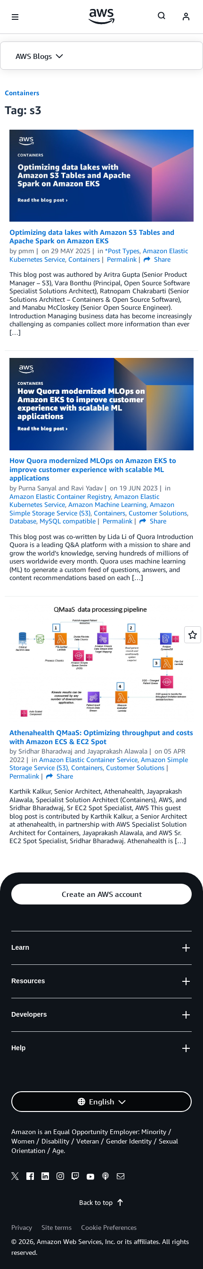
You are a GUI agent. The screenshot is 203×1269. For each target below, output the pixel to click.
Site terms (56, 1227)
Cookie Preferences (109, 1227)
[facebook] (30, 1177)
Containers (22, 93)
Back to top (101, 1202)
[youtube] (90, 1177)
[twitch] (75, 1177)
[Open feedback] (192, 634)
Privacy (21, 1227)
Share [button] (157, 259)
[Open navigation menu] (15, 17)
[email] (120, 1177)
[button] (101, 56)
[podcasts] (105, 1177)
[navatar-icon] (186, 17)
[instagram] (60, 1177)
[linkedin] (45, 1177)
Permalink (122, 259)
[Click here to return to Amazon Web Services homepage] (101, 16)
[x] (15, 1177)
